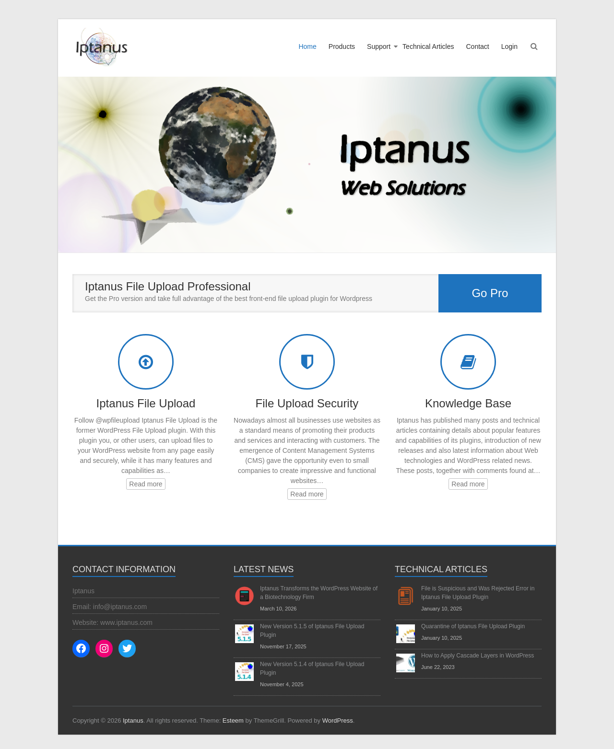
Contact (477, 46)
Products (342, 46)
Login (509, 46)
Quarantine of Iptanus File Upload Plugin (473, 626)
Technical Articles (428, 46)
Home (307, 46)
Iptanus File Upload (146, 403)
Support (378, 46)
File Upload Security (307, 403)
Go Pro (490, 293)
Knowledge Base (468, 403)
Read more (145, 484)
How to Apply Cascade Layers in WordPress (477, 655)
